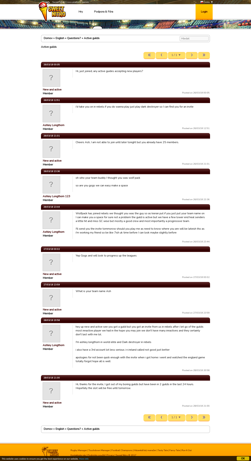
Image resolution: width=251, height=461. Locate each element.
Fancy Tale (174, 450)
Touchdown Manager (99, 450)
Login (204, 12)
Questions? (74, 38)
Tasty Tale (163, 450)
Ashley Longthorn (53, 125)
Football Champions (122, 450)
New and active (52, 90)
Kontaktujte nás (78, 455)
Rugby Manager (79, 450)
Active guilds (92, 38)
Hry (80, 12)
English (59, 38)
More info (84, 459)
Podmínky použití (96, 455)
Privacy (110, 455)
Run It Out (187, 450)
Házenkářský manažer (145, 450)
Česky (205, 2)
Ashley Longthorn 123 (56, 196)
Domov (48, 38)
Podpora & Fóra (103, 12)
